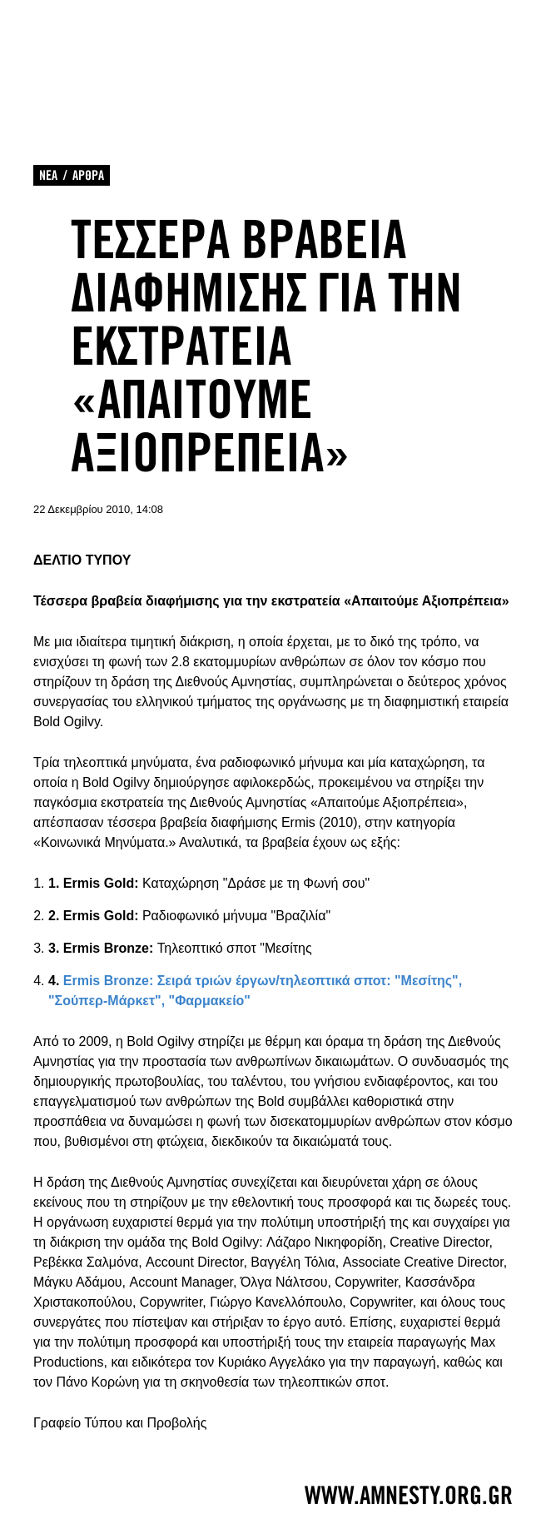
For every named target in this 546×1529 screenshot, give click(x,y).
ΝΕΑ (48, 175)
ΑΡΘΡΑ (88, 175)
